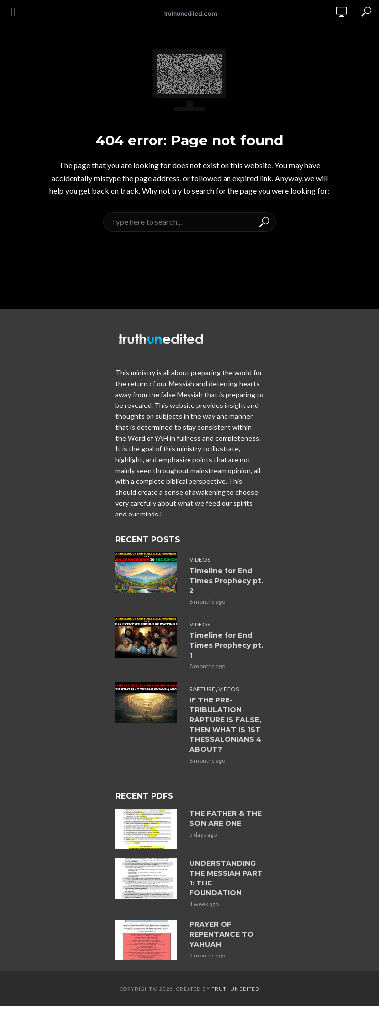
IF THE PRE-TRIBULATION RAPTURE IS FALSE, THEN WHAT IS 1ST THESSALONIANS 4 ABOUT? (226, 725)
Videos (200, 559)
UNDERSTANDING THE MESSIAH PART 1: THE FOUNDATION (226, 878)
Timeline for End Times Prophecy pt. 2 (226, 580)
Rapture (202, 689)
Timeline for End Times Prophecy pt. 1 (226, 645)
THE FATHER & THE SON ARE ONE (226, 818)
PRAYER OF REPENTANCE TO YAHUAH (222, 934)
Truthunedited (235, 989)
